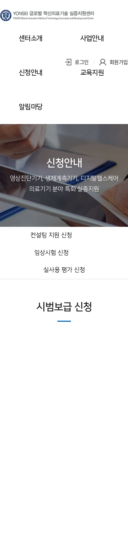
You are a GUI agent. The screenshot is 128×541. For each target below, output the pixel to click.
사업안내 (92, 38)
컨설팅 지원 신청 (51, 235)
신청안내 (31, 72)
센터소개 (31, 38)
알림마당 (31, 107)
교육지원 (92, 72)
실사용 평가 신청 (64, 270)
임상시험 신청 (51, 252)
